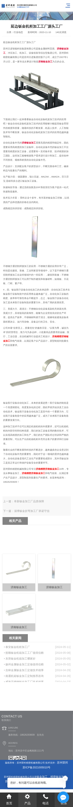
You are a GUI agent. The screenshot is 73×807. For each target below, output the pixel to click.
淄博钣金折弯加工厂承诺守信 (31, 515)
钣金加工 (42, 776)
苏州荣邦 (62, 762)
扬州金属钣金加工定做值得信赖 (24, 679)
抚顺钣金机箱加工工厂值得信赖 (24, 667)
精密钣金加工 (58, 776)
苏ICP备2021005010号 (36, 767)
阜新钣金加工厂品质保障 (29, 505)
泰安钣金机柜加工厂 (17, 661)
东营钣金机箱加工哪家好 (20, 673)
